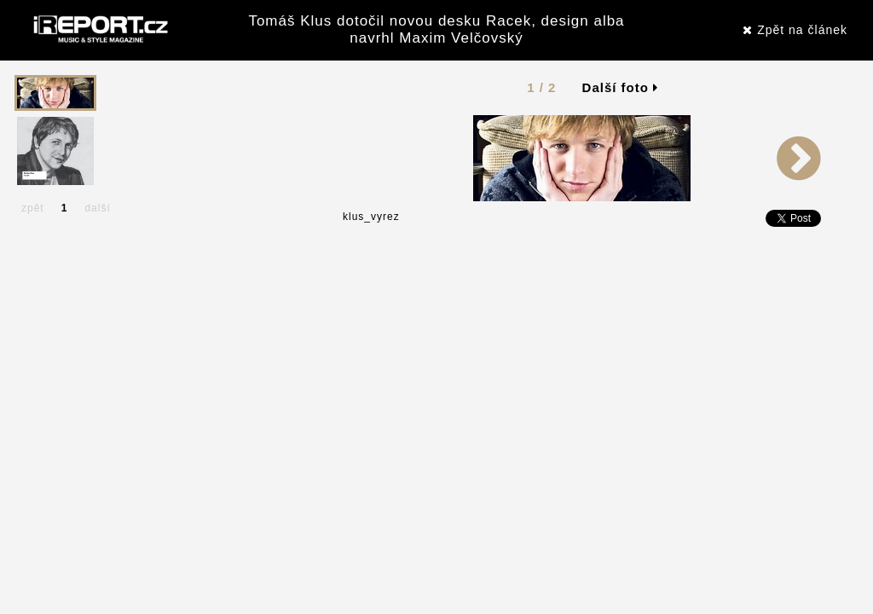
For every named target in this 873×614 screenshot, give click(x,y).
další (97, 208)
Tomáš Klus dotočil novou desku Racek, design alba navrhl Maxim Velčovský (436, 29)
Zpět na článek (795, 30)
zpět (32, 208)
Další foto (620, 87)
